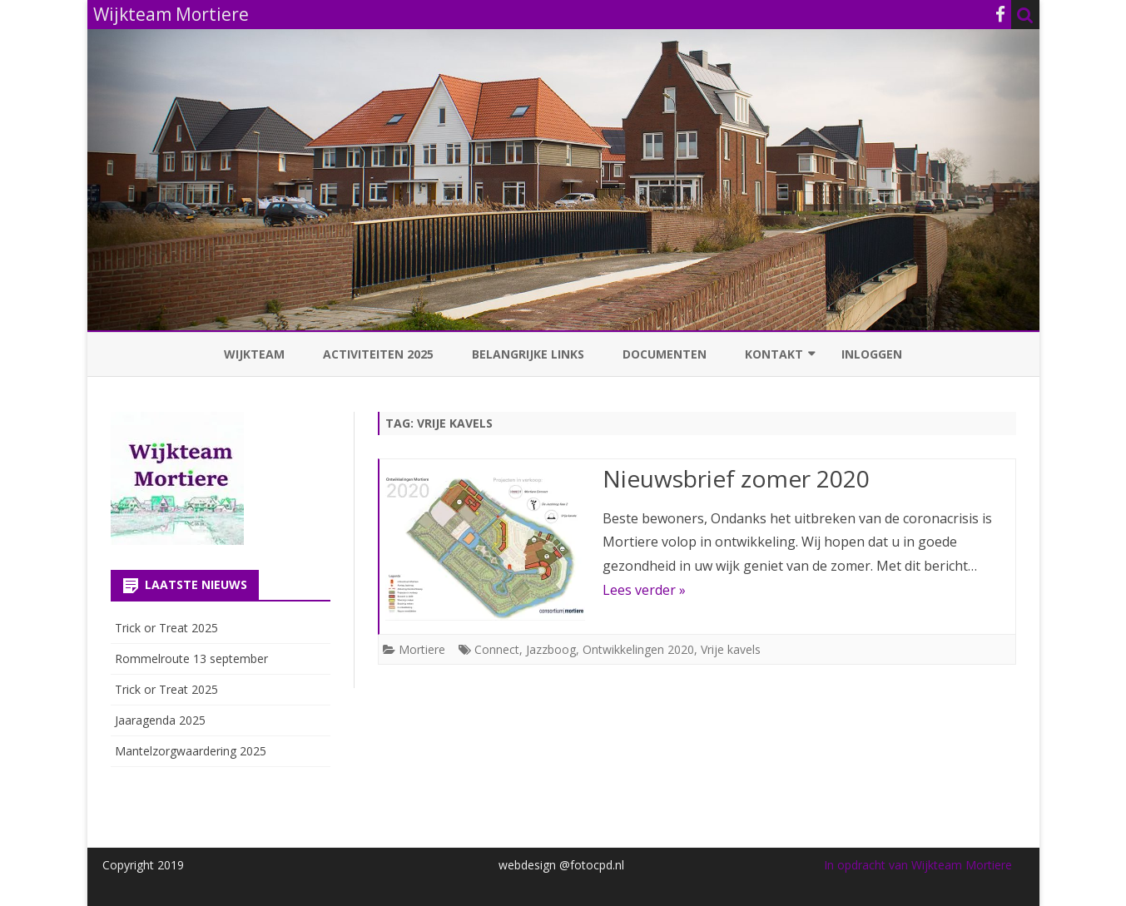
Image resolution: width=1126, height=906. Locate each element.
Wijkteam (254, 354)
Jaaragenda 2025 (160, 720)
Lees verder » (644, 590)
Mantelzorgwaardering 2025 (190, 751)
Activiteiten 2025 (378, 354)
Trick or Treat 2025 (166, 628)
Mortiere (422, 649)
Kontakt (774, 354)
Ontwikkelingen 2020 (638, 649)
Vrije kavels (731, 649)
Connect (496, 649)
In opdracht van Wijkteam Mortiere (918, 865)
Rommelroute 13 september (191, 658)
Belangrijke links (528, 354)
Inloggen (871, 354)
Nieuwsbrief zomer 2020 (736, 478)
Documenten (665, 354)
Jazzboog (551, 649)
